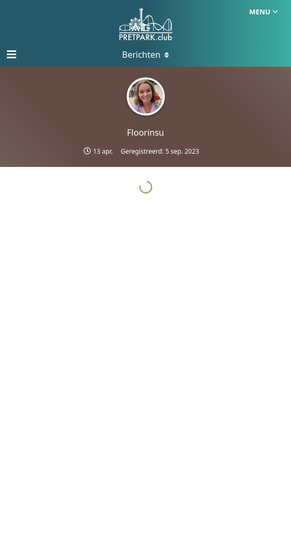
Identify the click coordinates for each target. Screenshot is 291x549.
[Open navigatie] (10, 54)
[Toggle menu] (146, 54)
